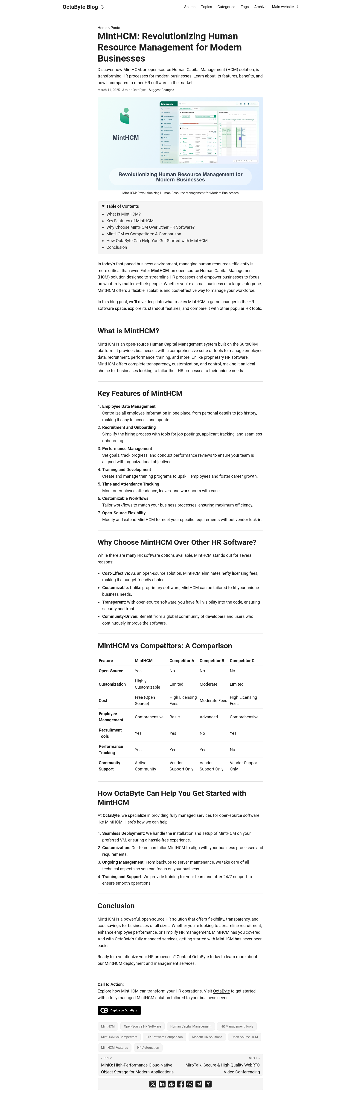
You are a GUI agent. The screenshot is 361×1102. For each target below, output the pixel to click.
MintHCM (108, 1026)
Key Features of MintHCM (130, 220)
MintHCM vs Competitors (119, 1037)
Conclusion (116, 247)
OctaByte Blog (80, 7)
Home (103, 28)
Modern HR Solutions (207, 1037)
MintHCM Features (114, 1047)
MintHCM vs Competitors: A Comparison (143, 233)
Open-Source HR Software (142, 1026)
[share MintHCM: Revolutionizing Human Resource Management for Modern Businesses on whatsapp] (189, 1084)
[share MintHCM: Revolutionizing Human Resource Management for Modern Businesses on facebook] (180, 1084)
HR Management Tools (237, 1026)
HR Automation (148, 1047)
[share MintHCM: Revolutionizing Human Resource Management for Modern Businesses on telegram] (198, 1084)
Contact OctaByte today (198, 956)
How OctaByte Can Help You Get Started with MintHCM (157, 240)
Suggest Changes (161, 90)
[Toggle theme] (102, 7)
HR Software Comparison (164, 1037)
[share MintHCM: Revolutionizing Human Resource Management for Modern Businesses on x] (152, 1084)
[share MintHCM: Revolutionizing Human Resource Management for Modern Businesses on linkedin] (162, 1084)
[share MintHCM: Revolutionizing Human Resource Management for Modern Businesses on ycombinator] (208, 1084)
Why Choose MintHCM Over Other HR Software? (150, 227)
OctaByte (221, 991)
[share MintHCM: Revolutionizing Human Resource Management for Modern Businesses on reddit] (171, 1084)
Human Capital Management (190, 1026)
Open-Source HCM (245, 1037)
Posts (115, 28)
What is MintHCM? (123, 214)
